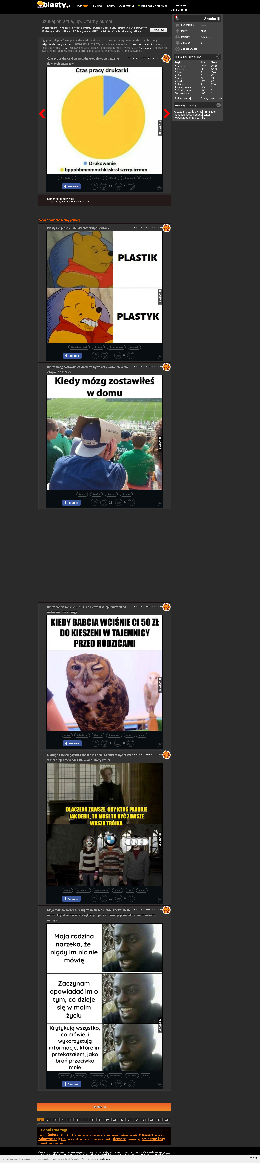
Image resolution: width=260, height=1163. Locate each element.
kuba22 (178, 111)
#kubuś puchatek (79, 347)
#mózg (82, 494)
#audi (130, 890)
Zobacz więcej (189, 49)
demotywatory (147, 48)
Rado (180, 84)
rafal (180, 78)
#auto (117, 890)
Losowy (98, 5)
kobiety (42, 1135)
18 (166, 1119)
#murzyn (80, 1075)
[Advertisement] (104, 532)
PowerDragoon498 (185, 117)
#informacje (97, 1075)
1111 (207, 114)
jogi (213, 111)
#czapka (126, 494)
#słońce (96, 494)
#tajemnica (114, 735)
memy (65, 48)
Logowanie (179, 5)
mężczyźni (146, 1134)
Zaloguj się (52, 201)
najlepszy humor (75, 1139)
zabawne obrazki (83, 1135)
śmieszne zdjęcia (129, 1135)
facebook (42, 1143)
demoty (119, 1139)
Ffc (185, 111)
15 (144, 1119)
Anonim (181, 66)
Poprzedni (43, 105)
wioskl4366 (203, 111)
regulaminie (104, 1159)
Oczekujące (127, 5)
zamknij (253, 1157)
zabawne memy (111, 1135)
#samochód (82, 890)
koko (179, 72)
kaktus (180, 81)
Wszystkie (216, 98)
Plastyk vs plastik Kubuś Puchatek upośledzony (78, 228)
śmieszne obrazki (141, 44)
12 (122, 1119)
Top (83, 5)
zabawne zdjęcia (52, 1139)
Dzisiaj (204, 98)
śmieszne (97, 1135)
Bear (179, 75)
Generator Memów (152, 5)
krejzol (181, 69)
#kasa (67, 735)
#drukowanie (129, 178)
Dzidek (191, 111)
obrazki (88, 1139)
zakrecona (184, 93)
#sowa (129, 735)
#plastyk (134, 347)
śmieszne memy (60, 1134)
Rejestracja (180, 10)
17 (159, 1119)
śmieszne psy (134, 1139)
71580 (203, 31)
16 (151, 1119)
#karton (111, 494)
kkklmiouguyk (195, 114)
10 (107, 1119)
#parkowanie (101, 890)
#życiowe (132, 1075)
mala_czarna (184, 87)
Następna (166, 105)
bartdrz (201, 117)
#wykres (81, 178)
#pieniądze (82, 735)
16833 (203, 25)
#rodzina (65, 1075)
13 (129, 1119)
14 (136, 1119)
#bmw (67, 890)
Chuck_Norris (184, 90)
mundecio (180, 114)
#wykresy (97, 178)
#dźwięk (112, 178)
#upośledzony (116, 347)
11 (114, 1119)
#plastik (98, 347)
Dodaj (111, 5)
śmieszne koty (153, 1139)
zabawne (159, 1135)
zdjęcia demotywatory (57, 44)
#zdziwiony (115, 1075)
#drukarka (65, 178)
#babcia (98, 735)
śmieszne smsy (56, 1143)
